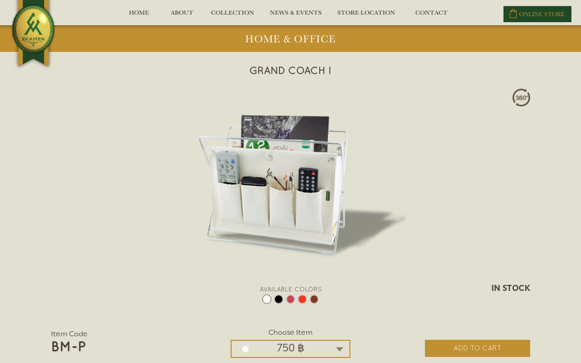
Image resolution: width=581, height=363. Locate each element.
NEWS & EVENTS (296, 16)
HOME (139, 16)
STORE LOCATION (366, 16)
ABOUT (182, 16)
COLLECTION (232, 16)
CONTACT (431, 16)
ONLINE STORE (537, 13)
